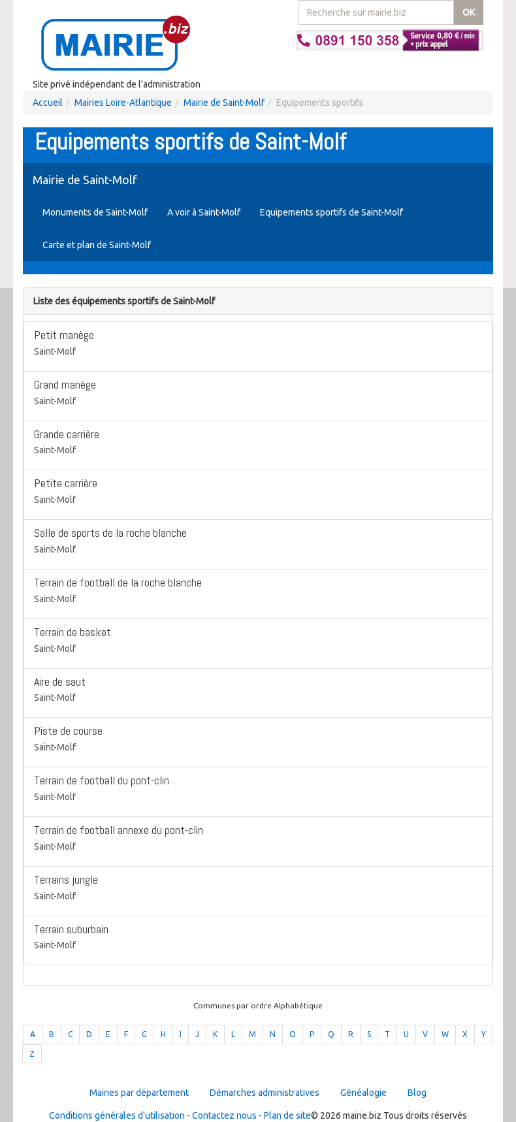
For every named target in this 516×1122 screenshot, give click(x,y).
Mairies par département (139, 1092)
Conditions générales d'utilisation (117, 1115)
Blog (417, 1092)
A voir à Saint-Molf (203, 212)
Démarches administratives (264, 1092)
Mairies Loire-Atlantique (123, 102)
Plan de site (287, 1115)
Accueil (48, 102)
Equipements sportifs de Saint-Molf (331, 212)
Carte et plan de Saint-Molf (96, 245)
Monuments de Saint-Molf (95, 212)
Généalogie (363, 1092)
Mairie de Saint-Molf (224, 102)
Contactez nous (224, 1115)
